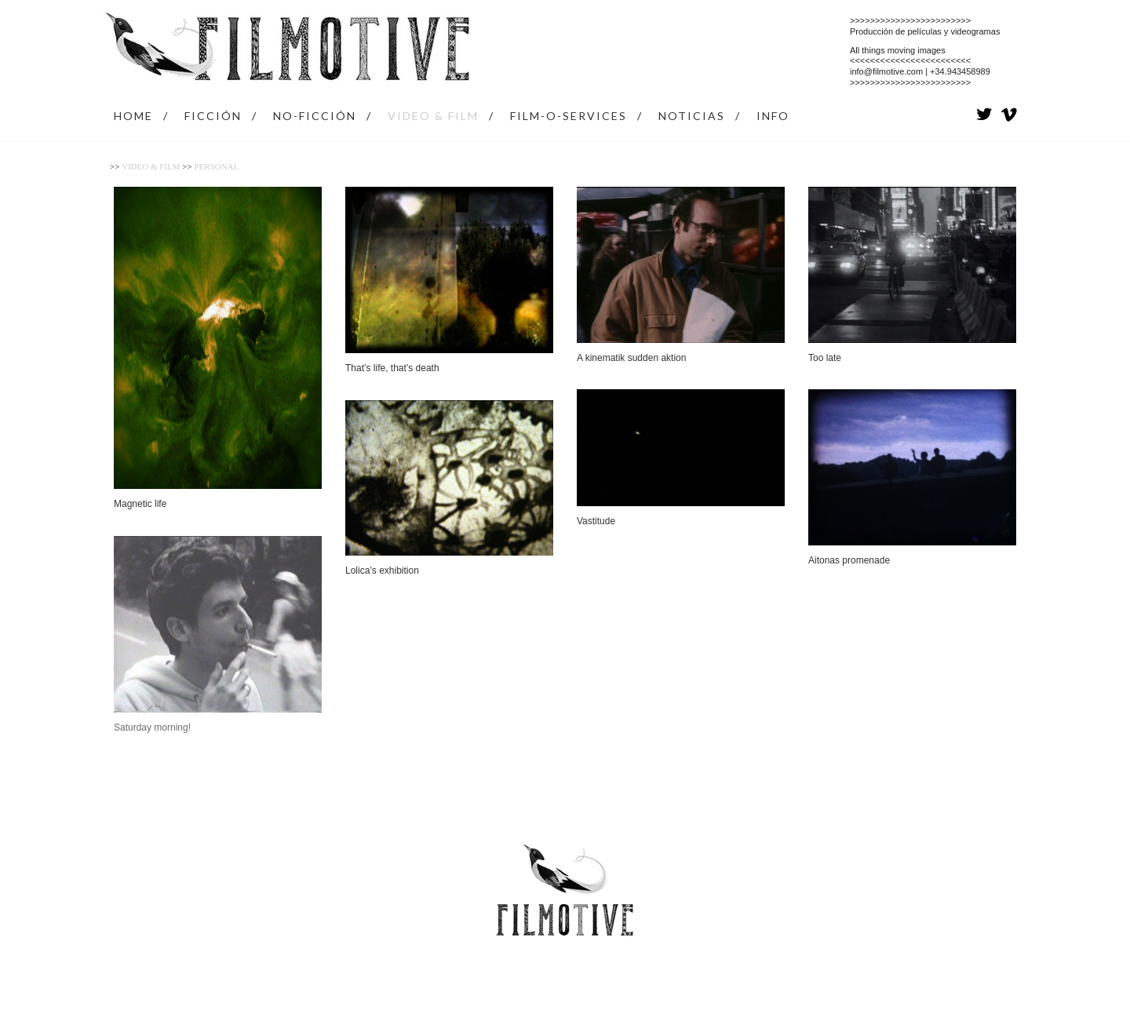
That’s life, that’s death (392, 368)
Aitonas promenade (849, 560)
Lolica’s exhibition (382, 570)
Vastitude (596, 521)
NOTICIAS (691, 115)
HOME (133, 115)
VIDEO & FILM (433, 115)
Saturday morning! (152, 727)
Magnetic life (140, 503)
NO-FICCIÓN (314, 115)
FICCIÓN (213, 115)
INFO (772, 115)
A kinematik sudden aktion (631, 357)
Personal (216, 166)
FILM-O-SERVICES (568, 115)
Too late (824, 357)
